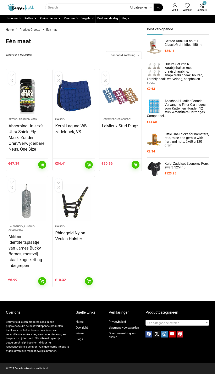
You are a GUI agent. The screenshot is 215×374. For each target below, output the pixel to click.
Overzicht (82, 327)
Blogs (125, 18)
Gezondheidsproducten (23, 119)
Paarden (69, 18)
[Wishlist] (187, 6)
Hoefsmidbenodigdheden (117, 119)
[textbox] (177, 323)
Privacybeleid (117, 321)
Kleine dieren (48, 18)
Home (10, 29)
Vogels (86, 18)
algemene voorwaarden (124, 327)
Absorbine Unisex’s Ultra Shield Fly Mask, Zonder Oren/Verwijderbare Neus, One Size (26, 137)
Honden (12, 18)
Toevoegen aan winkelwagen (42, 164)
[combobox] (177, 323)
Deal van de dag (107, 18)
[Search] (158, 7)
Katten (28, 18)
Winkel (80, 333)
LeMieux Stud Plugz (120, 125)
